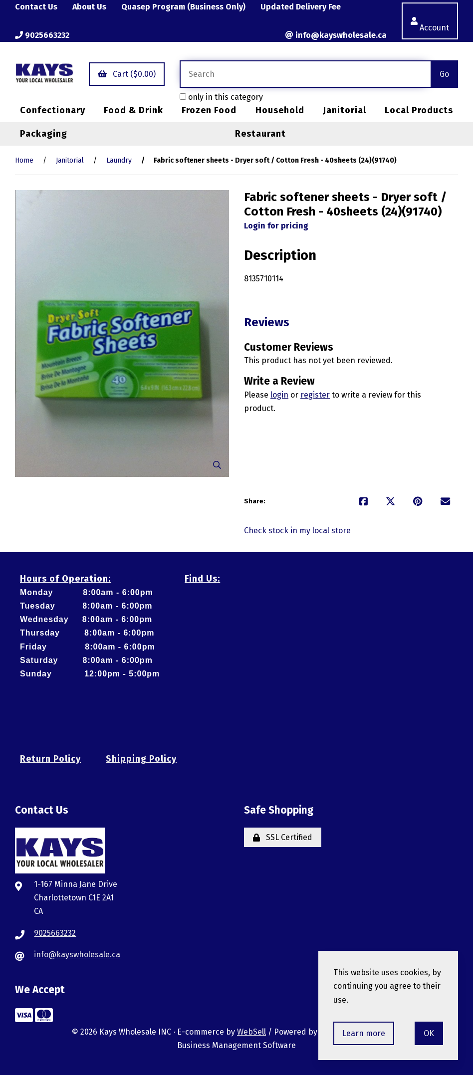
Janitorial (344, 110)
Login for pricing (276, 225)
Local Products (419, 110)
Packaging (43, 133)
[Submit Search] (444, 74)
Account (430, 20)
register (315, 395)
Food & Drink (133, 110)
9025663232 (42, 35)
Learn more (363, 1033)
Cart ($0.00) (127, 74)
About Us (89, 6)
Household (279, 110)
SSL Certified (282, 837)
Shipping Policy (141, 758)
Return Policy (50, 758)
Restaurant (260, 133)
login (279, 395)
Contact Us (36, 6)
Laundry (119, 160)
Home (24, 160)
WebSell (251, 1032)
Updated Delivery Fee (300, 6)
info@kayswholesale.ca (336, 35)
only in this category (221, 97)
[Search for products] (305, 74)
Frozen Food (209, 110)
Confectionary (52, 110)
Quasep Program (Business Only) (183, 6)
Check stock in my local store (297, 530)
